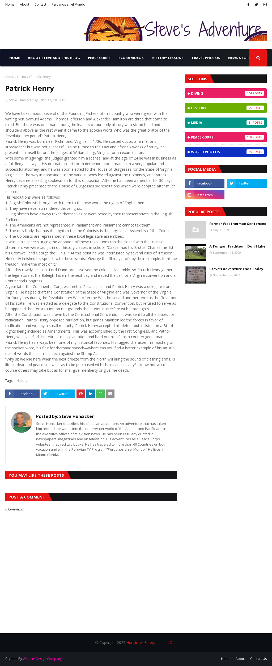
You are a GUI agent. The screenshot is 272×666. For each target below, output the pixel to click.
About (24, 4)
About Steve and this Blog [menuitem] (54, 57)
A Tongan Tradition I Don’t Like (237, 246)
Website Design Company (42, 658)
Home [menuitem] (14, 57)
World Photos (227, 151)
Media (227, 122)
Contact (40, 4)
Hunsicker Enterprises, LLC (149, 642)
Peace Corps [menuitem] (99, 57)
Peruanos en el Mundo (68, 4)
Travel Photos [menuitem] (206, 57)
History (22, 76)
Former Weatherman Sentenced (237, 223)
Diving (227, 93)
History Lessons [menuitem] (168, 57)
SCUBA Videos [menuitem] (131, 57)
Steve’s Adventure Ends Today (236, 268)
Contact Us (258, 658)
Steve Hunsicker (21, 100)
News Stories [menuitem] (241, 57)
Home (10, 4)
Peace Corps (227, 137)
